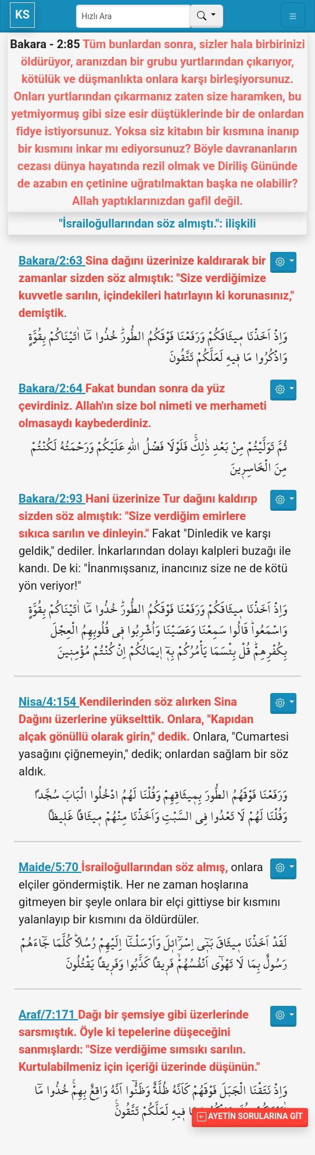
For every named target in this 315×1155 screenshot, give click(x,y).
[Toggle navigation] (293, 15)
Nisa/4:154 (49, 702)
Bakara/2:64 (52, 388)
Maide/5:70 (50, 867)
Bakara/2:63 (52, 261)
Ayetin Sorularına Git (250, 1116)
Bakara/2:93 (52, 499)
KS (22, 14)
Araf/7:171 (48, 1015)
